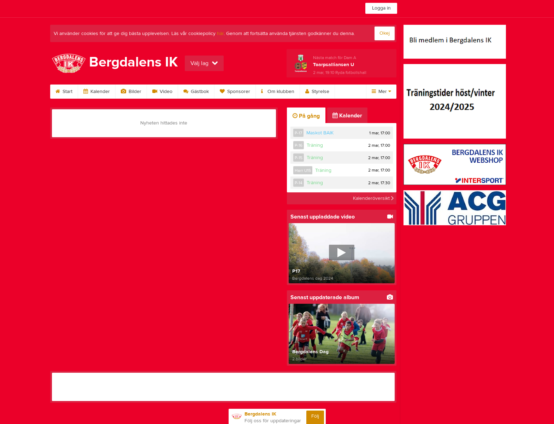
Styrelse (317, 91)
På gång (306, 116)
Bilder (131, 91)
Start (63, 91)
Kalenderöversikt (373, 198)
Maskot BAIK (320, 133)
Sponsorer (235, 91)
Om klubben (277, 91)
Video (162, 91)
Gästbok (196, 91)
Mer (381, 91)
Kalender (96, 91)
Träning (315, 145)
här (220, 33)
